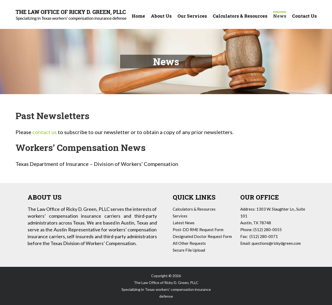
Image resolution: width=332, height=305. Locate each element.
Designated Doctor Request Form (202, 236)
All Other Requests (189, 243)
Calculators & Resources (194, 209)
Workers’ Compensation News (81, 147)
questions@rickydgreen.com (276, 243)
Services (180, 216)
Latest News (184, 222)
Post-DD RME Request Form (198, 229)
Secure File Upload (189, 250)
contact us (44, 132)
